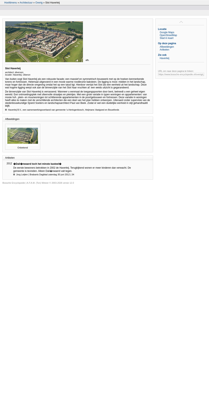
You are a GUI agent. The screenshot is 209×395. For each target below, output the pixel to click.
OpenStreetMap (168, 35)
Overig (38, 2)
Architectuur (26, 2)
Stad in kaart (166, 38)
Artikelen (164, 49)
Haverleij (164, 58)
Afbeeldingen (167, 46)
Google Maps (167, 32)
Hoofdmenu (10, 2)
